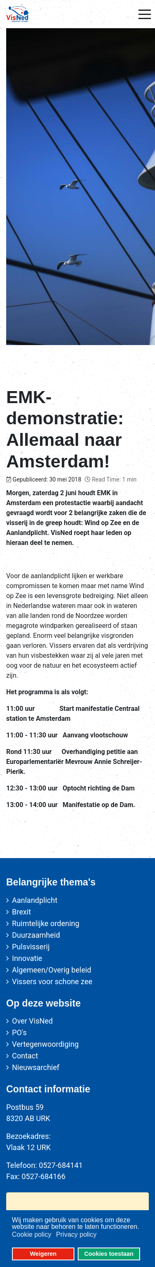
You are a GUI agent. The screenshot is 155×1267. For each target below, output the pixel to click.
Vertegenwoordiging (45, 1044)
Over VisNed (32, 1021)
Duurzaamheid (36, 935)
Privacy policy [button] (76, 1234)
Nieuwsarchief (36, 1067)
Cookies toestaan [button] (109, 1253)
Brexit (21, 911)
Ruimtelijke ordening (45, 923)
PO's (19, 1032)
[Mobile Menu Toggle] (144, 14)
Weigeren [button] (43, 1253)
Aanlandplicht (34, 900)
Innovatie (27, 958)
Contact (25, 1055)
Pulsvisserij (31, 946)
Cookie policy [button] (31, 1234)
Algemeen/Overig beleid (51, 969)
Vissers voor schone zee (52, 981)
